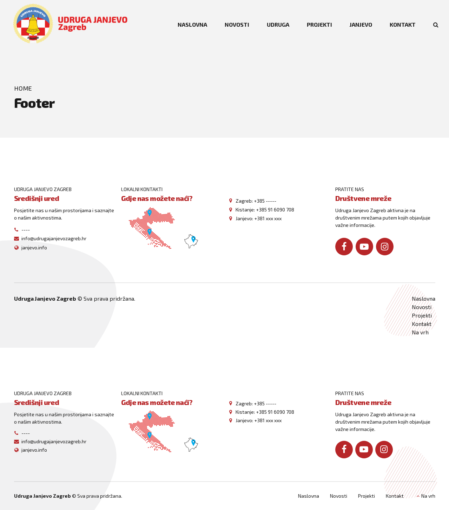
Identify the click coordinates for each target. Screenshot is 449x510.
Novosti (421, 306)
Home (23, 88)
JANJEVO (361, 24)
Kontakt (421, 323)
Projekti (422, 315)
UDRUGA (278, 24)
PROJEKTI (319, 24)
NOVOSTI (237, 24)
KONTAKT (403, 24)
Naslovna (423, 298)
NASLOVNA (192, 24)
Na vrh (420, 332)
